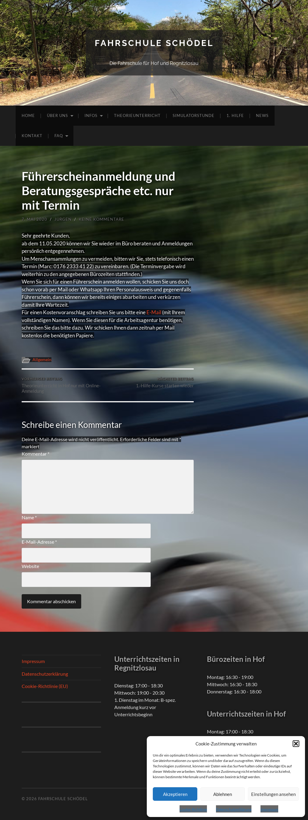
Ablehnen (222, 794)
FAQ (58, 135)
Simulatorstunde (193, 115)
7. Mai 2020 (34, 219)
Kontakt (32, 135)
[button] (296, 744)
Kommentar (35, 453)
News (262, 115)
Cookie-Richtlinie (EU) (45, 686)
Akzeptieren (175, 794)
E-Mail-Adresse (39, 542)
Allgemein (41, 359)
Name (29, 517)
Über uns (57, 115)
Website (30, 566)
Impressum (269, 809)
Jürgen (63, 219)
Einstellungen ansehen (273, 794)
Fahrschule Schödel (154, 43)
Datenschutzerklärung (233, 809)
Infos (91, 115)
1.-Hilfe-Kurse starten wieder (165, 383)
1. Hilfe (235, 115)
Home (28, 115)
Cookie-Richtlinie (193, 809)
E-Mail (153, 312)
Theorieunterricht (137, 115)
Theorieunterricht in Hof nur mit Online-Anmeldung (64, 385)
